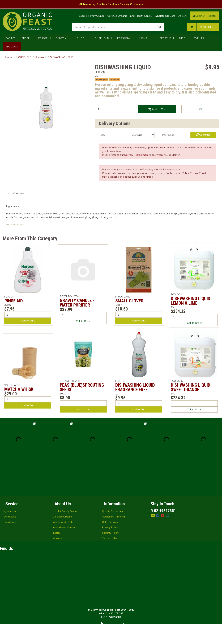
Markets (57, 501)
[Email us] (153, 478)
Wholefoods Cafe (165, 15)
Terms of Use (109, 501)
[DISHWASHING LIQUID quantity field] (114, 109)
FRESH (26, 38)
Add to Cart (157, 109)
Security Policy (110, 495)
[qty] (111, 135)
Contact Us (9, 479)
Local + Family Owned (92, 15)
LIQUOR (79, 38)
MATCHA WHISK (18, 389)
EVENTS (199, 38)
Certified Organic (117, 15)
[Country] (142, 135)
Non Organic (102, 79)
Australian (114, 79)
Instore (57, 495)
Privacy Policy (110, 490)
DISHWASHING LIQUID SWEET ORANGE (190, 387)
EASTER (11, 38)
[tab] (15, 193)
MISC (182, 38)
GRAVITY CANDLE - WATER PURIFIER (77, 303)
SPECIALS (12, 46)
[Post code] (172, 135)
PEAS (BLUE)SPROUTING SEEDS (82, 387)
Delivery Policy (110, 484)
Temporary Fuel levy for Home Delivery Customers (111, 4)
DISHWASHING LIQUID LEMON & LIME (190, 301)
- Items (207, 27)
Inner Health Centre (141, 15)
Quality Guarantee (112, 474)
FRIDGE (43, 38)
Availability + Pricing (113, 479)
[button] (200, 109)
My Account (10, 474)
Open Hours (10, 484)
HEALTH (144, 38)
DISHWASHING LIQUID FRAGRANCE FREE (135, 387)
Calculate (203, 134)
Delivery (182, 15)
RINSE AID (13, 300)
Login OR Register (204, 15)
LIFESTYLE (164, 38)
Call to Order (83, 321)
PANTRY (61, 38)
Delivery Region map (136, 154)
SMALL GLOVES (129, 300)
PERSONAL (124, 38)
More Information (15, 193)
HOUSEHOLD (101, 38)
